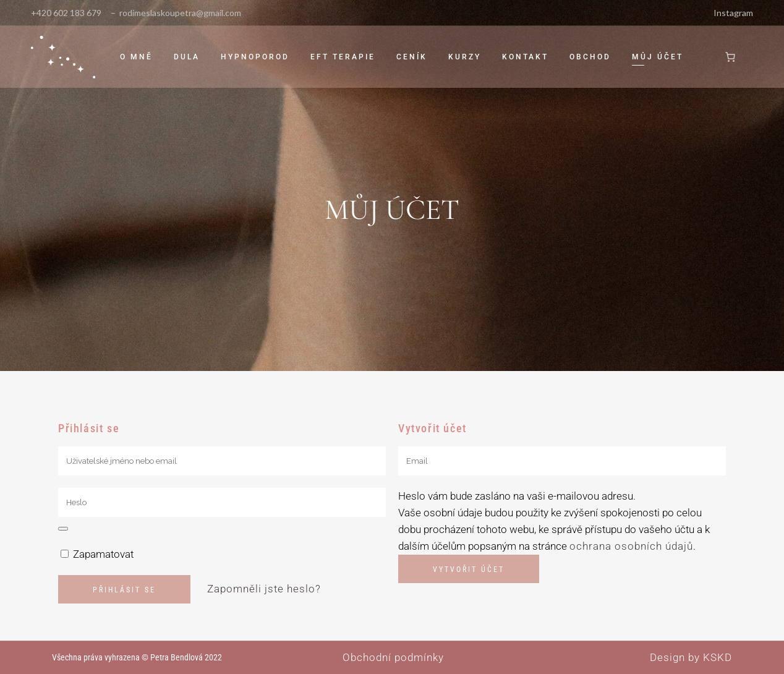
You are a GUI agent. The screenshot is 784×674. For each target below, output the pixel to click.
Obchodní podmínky (393, 657)
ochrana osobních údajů (631, 546)
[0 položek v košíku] (730, 57)
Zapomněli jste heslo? (264, 588)
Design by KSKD (691, 657)
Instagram (733, 12)
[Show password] (63, 529)
